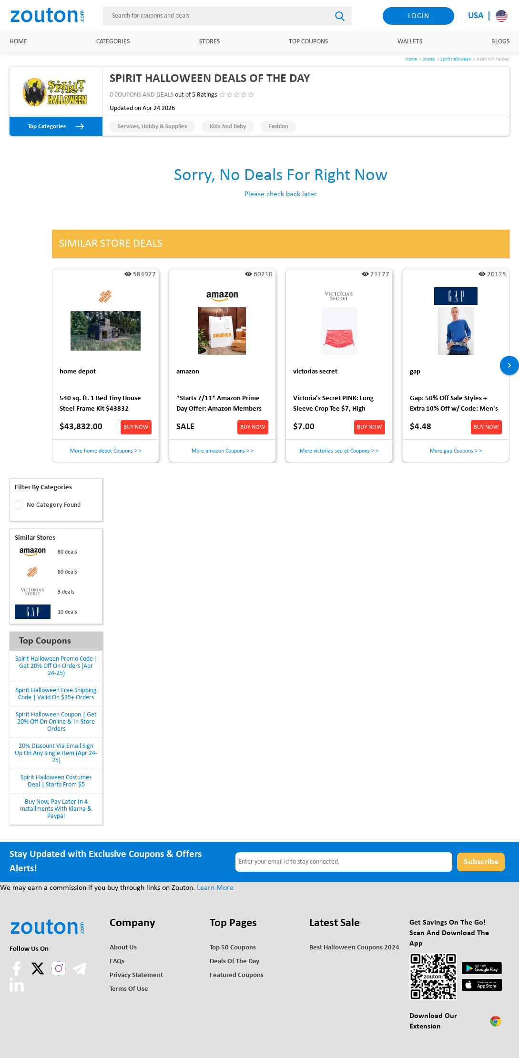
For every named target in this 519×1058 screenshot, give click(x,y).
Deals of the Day (234, 961)
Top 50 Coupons (233, 947)
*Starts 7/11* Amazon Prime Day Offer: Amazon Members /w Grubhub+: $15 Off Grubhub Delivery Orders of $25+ (219, 405)
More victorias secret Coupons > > (339, 451)
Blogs (500, 41)
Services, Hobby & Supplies (152, 126)
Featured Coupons (237, 975)
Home (18, 41)
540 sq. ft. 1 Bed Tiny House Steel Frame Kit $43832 (100, 404)
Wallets (409, 41)
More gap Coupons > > (456, 451)
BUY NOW (136, 427)
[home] (52, 16)
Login (418, 16)
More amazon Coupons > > (223, 451)
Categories (113, 41)
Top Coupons (308, 41)
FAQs (117, 961)
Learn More (215, 888)
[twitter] (39, 973)
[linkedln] (17, 990)
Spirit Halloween (455, 59)
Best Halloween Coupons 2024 (354, 947)
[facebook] (18, 973)
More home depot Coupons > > (106, 451)
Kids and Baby (228, 126)
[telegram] (79, 973)
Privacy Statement (136, 975)
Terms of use (129, 989)
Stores (209, 41)
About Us (123, 947)
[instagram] (58, 968)
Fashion (278, 126)
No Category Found (54, 505)
